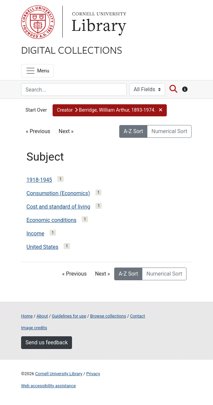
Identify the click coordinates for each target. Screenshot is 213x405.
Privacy (93, 373)
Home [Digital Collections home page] (26, 316)
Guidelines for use (69, 316)
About (42, 316)
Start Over (36, 110)
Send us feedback (46, 342)
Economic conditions (51, 220)
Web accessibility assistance (48, 385)
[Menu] (37, 70)
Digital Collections (71, 49)
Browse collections (108, 316)
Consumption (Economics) (58, 193)
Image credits (34, 327)
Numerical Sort (169, 131)
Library (98, 22)
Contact (137, 316)
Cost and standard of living (58, 207)
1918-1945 (39, 180)
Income (35, 233)
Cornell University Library (58, 373)
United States (42, 247)
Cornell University (38, 22)
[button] (110, 110)
